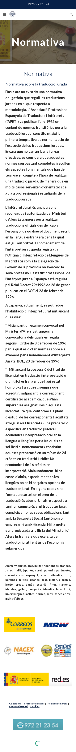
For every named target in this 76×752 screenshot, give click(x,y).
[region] (38, 4)
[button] (4, 14)
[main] (38, 41)
